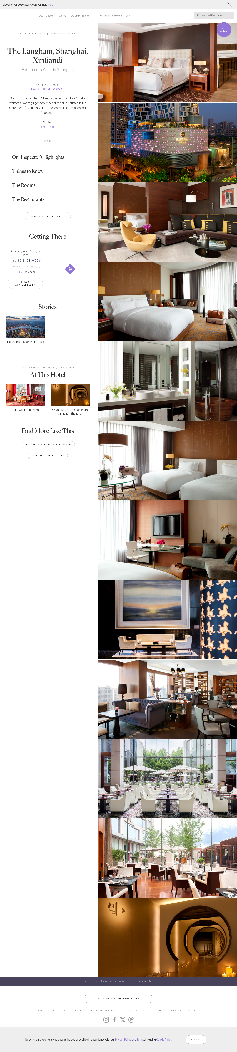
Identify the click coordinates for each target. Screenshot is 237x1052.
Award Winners (80, 15)
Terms (140, 1039)
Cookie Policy (163, 1039)
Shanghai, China (62, 33)
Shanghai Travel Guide (47, 216)
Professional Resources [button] (214, 15)
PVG (21, 271)
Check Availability (25, 283)
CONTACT (193, 1010)
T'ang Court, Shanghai (25, 409)
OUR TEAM (59, 1010)
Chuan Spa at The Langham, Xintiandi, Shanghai (70, 411)
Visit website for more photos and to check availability (118, 981)
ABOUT (42, 1010)
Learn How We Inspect (47, 88)
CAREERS (78, 1010)
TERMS (159, 1010)
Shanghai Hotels (32, 33)
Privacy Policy (123, 1039)
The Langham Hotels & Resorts (47, 444)
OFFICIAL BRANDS (102, 1010)
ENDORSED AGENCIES (135, 1010)
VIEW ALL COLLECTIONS (47, 455)
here (50, 4)
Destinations (46, 15)
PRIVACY (175, 1010)
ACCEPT (196, 1039)
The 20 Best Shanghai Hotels (25, 341)
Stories (62, 15)
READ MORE (48, 127)
